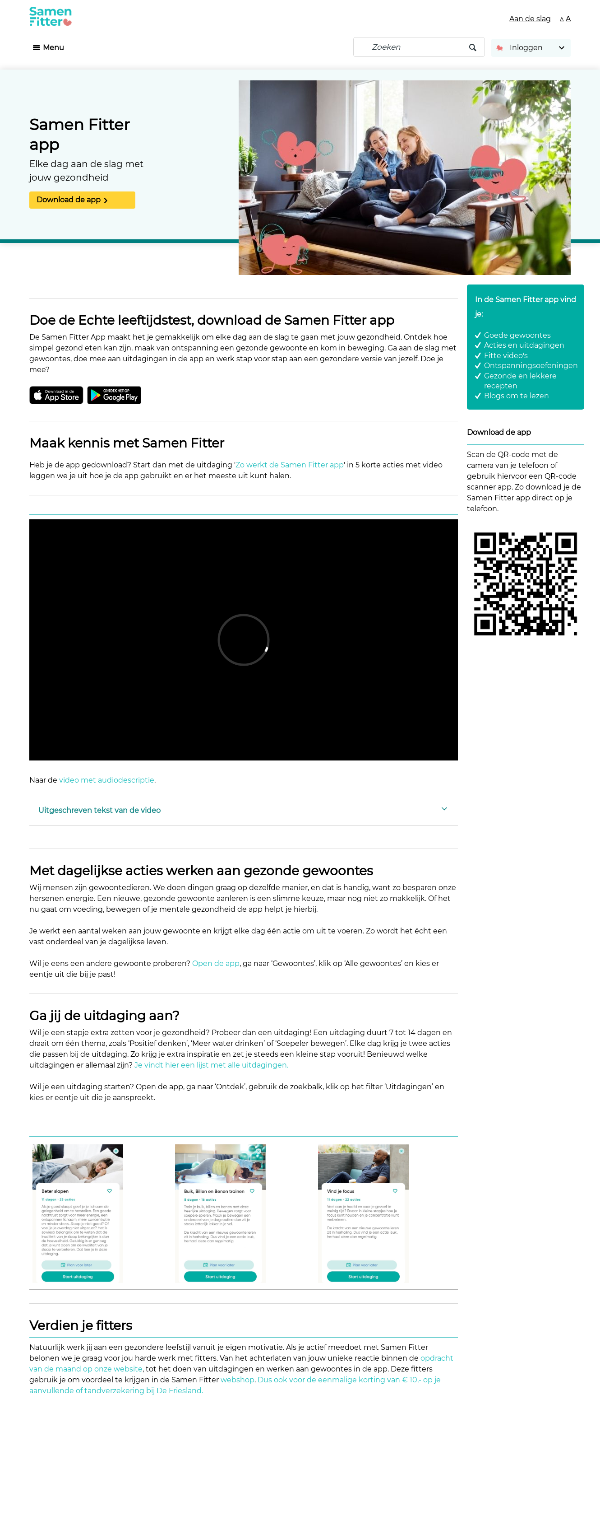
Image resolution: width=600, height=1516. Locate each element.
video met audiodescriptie (106, 780)
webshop (237, 1380)
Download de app (69, 200)
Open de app (216, 963)
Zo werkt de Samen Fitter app (289, 465)
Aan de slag (530, 18)
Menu (53, 47)
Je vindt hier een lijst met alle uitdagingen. (211, 1065)
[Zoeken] (419, 47)
